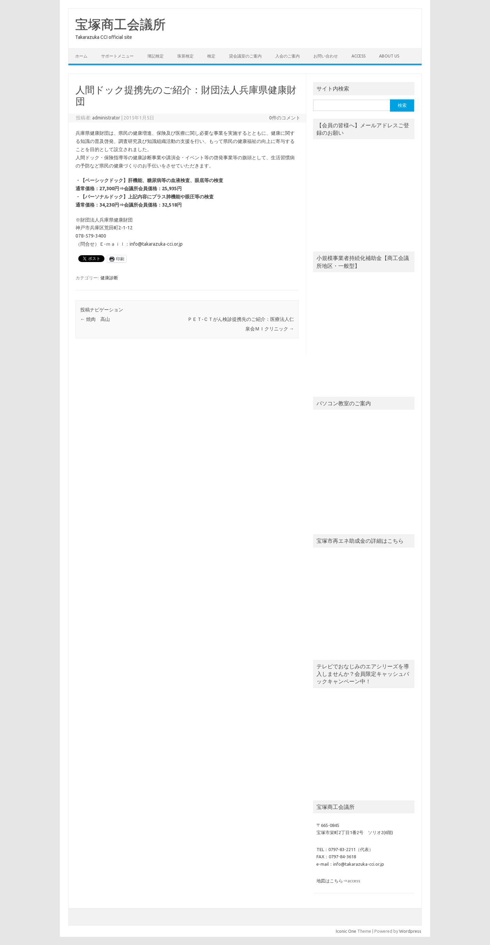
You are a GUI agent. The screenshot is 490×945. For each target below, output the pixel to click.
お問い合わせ (325, 56)
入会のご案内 (287, 56)
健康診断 (109, 277)
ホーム (81, 56)
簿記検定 (155, 56)
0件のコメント (284, 117)
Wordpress (410, 931)
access (358, 56)
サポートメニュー (117, 56)
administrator (106, 117)
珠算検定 (185, 56)
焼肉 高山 (95, 319)
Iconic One (346, 931)
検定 (211, 56)
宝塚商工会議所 (120, 24)
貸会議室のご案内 (245, 56)
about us (389, 56)
